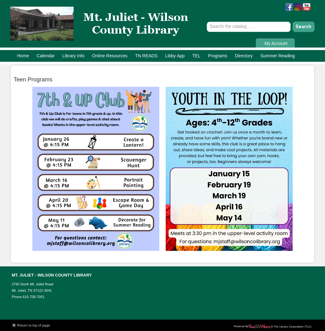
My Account (275, 43)
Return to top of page (33, 325)
